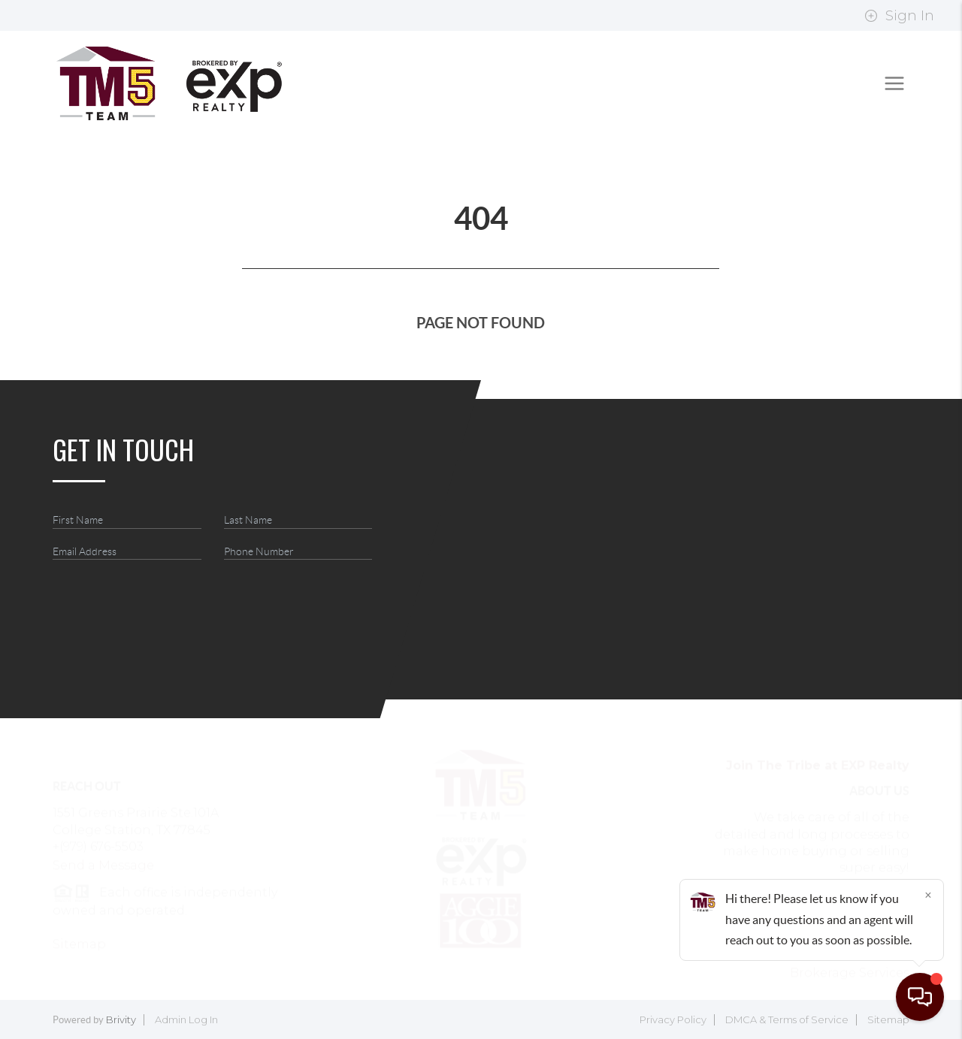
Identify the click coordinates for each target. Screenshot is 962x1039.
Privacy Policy (673, 1019)
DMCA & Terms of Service (787, 1019)
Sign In (899, 15)
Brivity (121, 1019)
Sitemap (888, 1019)
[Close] (928, 895)
